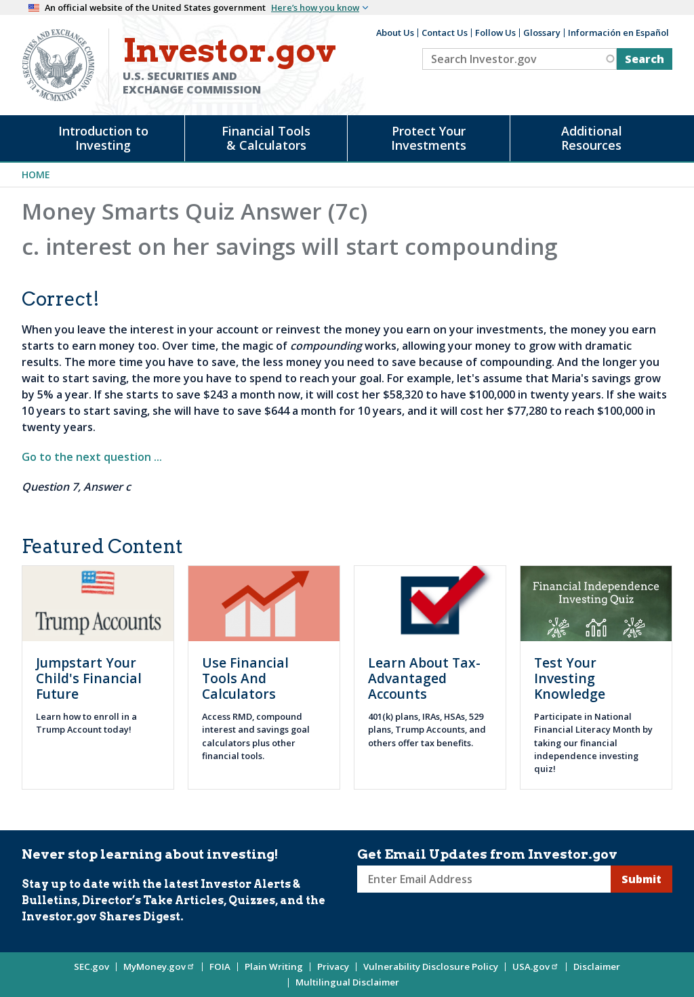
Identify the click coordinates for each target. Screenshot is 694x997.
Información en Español (618, 32)
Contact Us (445, 32)
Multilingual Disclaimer (347, 982)
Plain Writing (274, 966)
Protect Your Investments (428, 138)
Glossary (541, 32)
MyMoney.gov (159, 966)
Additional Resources (591, 138)
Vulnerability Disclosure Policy (430, 966)
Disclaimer (596, 966)
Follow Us (495, 32)
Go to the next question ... (92, 456)
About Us (395, 32)
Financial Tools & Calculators (266, 138)
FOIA (219, 966)
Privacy (333, 966)
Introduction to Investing (103, 138)
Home (36, 174)
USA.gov (535, 966)
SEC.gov (91, 966)
